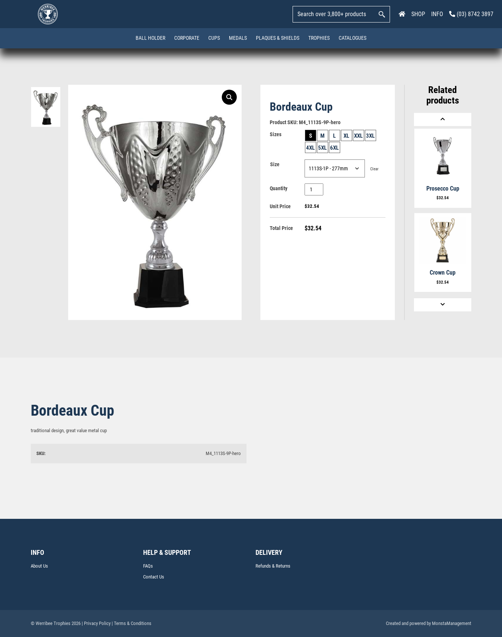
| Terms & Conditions (131, 623)
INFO (437, 14)
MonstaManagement (451, 623)
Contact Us (153, 577)
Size (274, 164)
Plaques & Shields (277, 38)
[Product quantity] (314, 189)
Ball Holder (150, 38)
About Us (39, 566)
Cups (214, 38)
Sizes (275, 134)
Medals (238, 38)
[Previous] (442, 119)
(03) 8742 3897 (471, 14)
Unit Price (280, 206)
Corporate (186, 38)
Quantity (278, 188)
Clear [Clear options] (374, 169)
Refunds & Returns (272, 566)
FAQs (148, 566)
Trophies (319, 38)
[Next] (442, 304)
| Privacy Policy (96, 623)
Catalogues (352, 38)
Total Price (281, 228)
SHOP (418, 14)
